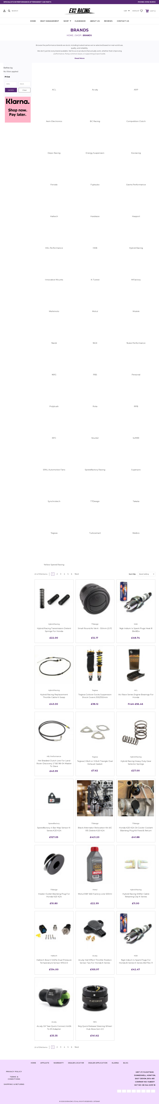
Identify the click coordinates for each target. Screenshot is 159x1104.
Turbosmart (95, 533)
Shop (67, 21)
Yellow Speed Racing (54, 564)
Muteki (136, 311)
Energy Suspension (95, 153)
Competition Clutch (136, 121)
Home (33, 21)
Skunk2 (95, 438)
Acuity (95, 89)
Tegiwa (54, 533)
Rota (95, 406)
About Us (95, 21)
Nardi (54, 343)
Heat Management (49, 21)
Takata (136, 501)
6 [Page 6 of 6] (71, 574)
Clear (24, 90)
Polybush (54, 406)
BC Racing (95, 121)
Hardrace (94, 216)
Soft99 (136, 438)
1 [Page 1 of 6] (52, 574)
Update (11, 90)
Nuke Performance (136, 343)
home (33, 1063)
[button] (18, 76)
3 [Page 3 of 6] (60, 574)
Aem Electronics (54, 121)
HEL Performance (54, 248)
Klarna (115, 1063)
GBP (127, 11)
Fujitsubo (95, 184)
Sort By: (132, 574)
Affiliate (44, 1063)
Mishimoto (54, 311)
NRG (54, 374)
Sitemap (97, 1101)
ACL (54, 89)
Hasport (136, 216)
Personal (136, 374)
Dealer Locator (76, 1063)
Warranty (59, 1063)
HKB (95, 248)
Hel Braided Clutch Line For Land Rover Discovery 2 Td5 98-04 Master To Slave (54, 763)
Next (78, 574)
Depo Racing (54, 153)
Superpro (136, 470)
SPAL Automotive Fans (54, 470)
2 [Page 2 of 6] (57, 574)
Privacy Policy (14, 1072)
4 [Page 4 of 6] (64, 574)
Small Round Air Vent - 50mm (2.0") (95, 628)
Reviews (108, 21)
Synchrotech (54, 501)
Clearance (80, 21)
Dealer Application (97, 1063)
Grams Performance (136, 184)
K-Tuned (95, 279)
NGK (95, 343)
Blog (125, 1063)
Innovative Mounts (54, 279)
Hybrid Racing (136, 248)
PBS (95, 374)
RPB (136, 406)
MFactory (136, 279)
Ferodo (54, 184)
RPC (54, 438)
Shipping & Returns (14, 1084)
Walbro (136, 533)
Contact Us (123, 21)
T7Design (94, 501)
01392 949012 (150, 2)
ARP (136, 89)
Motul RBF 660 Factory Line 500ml (95, 894)
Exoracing (136, 153)
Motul (95, 311)
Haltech (54, 216)
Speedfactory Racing (95, 470)
